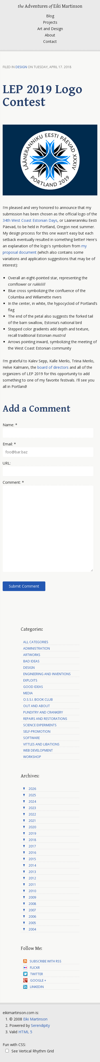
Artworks (31, 655)
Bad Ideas (31, 661)
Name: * (10, 424)
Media (28, 693)
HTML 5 (25, 1031)
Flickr (31, 967)
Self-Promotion (36, 731)
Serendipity (40, 1025)
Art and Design (50, 28)
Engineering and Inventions (47, 674)
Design (21, 67)
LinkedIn (33, 987)
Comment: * (13, 482)
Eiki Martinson (35, 1019)
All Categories (35, 642)
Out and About (36, 706)
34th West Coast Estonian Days (30, 220)
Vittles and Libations (41, 744)
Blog (50, 15)
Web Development (38, 750)
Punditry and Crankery (43, 712)
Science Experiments (40, 725)
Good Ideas (33, 686)
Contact (50, 41)
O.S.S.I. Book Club (38, 699)
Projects (50, 22)
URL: (7, 463)
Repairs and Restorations (45, 718)
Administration (36, 648)
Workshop (32, 757)
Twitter (33, 974)
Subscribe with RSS (42, 961)
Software (31, 738)
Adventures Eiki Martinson (50, 6)
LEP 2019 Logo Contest (42, 96)
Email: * (9, 443)
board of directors (53, 367)
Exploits (30, 680)
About (50, 35)
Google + (34, 980)
